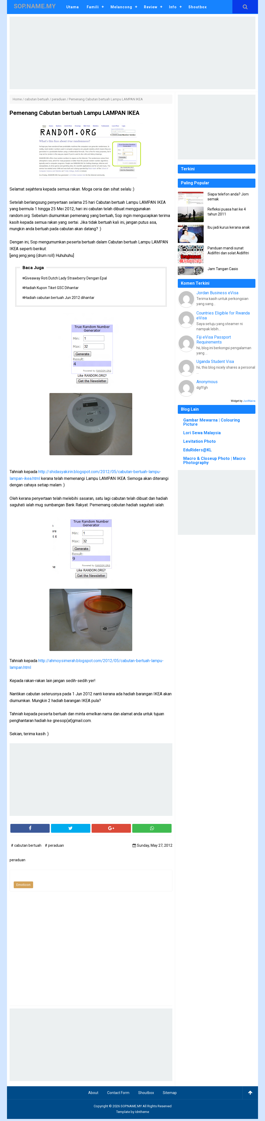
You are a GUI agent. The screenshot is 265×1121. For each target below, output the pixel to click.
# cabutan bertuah (26, 848)
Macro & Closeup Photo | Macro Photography (214, 460)
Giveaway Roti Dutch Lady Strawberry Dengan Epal (68, 278)
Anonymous (207, 381)
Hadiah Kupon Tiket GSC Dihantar (54, 289)
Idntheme (142, 1114)
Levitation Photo (199, 441)
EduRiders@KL (197, 449)
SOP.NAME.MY (131, 1108)
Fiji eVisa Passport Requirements (213, 340)
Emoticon (23, 887)
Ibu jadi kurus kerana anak (229, 227)
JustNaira (249, 401)
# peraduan (54, 848)
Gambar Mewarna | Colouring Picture (211, 422)
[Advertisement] (132, 53)
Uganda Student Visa (215, 361)
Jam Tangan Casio (223, 269)
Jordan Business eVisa (217, 292)
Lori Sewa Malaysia (202, 432)
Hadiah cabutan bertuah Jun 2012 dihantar (62, 299)
